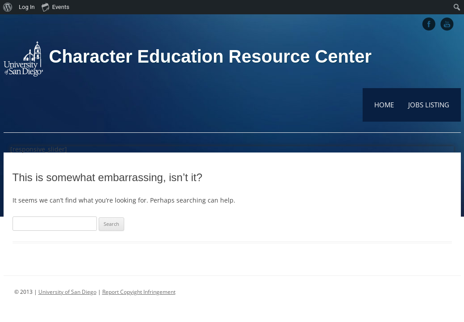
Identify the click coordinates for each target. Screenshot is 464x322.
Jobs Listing (428, 104)
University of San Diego (67, 292)
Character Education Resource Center (210, 56)
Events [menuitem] (55, 6)
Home (384, 104)
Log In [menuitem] (27, 7)
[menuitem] (8, 7)
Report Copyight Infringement (139, 292)
